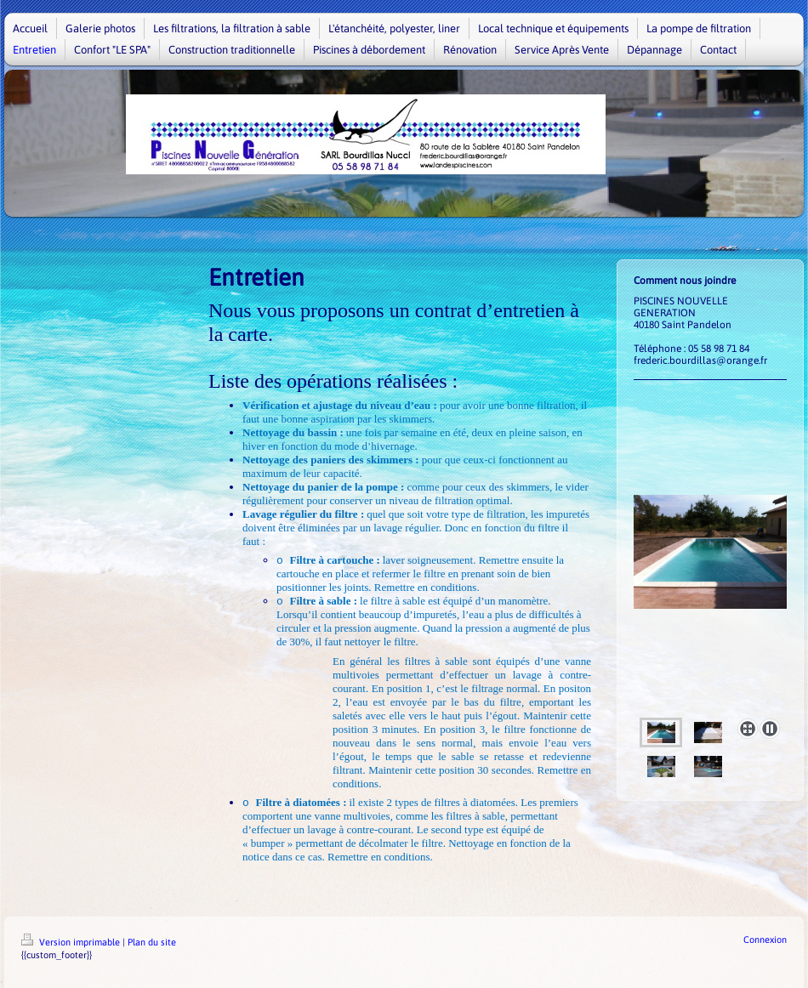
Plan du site (152, 942)
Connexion (765, 939)
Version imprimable (71, 942)
